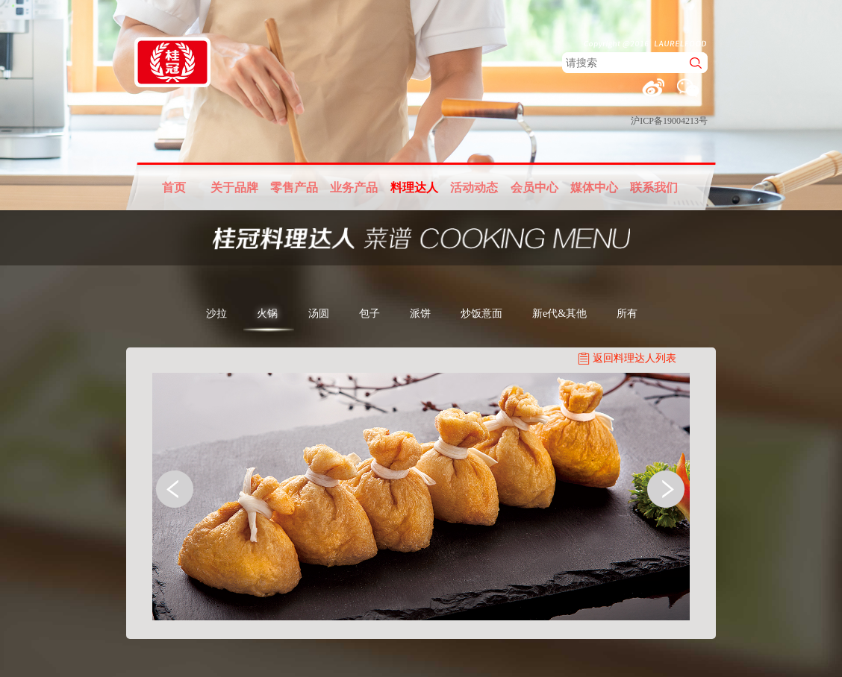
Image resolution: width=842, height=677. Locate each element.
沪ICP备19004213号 (669, 121)
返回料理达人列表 (634, 358)
